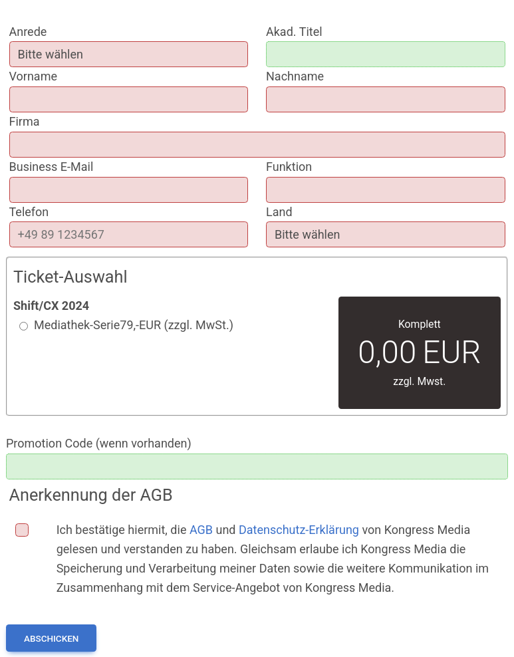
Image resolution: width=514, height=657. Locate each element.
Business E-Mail (51, 167)
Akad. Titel (294, 32)
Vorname (33, 76)
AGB (201, 530)
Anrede (28, 32)
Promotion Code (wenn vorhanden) (99, 443)
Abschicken (51, 638)
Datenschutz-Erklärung (299, 530)
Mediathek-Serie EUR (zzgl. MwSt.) (133, 325)
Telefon (29, 212)
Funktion (289, 167)
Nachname (295, 76)
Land (279, 212)
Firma (24, 121)
